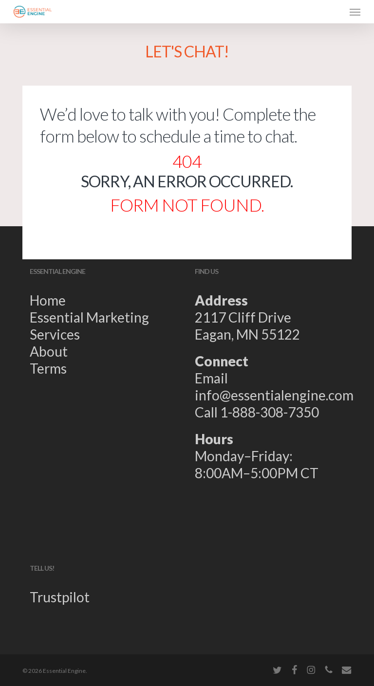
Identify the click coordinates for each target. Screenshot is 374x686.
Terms (48, 368)
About (49, 351)
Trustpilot (60, 597)
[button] (355, 12)
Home (48, 300)
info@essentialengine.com (274, 395)
